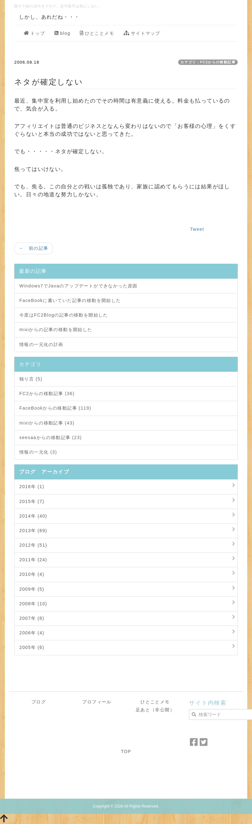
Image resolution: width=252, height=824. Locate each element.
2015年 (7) (31, 501)
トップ (34, 33)
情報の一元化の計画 (41, 344)
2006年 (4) (31, 632)
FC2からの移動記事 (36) (46, 393)
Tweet (197, 229)
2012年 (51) (33, 545)
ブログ (38, 701)
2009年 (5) (31, 589)
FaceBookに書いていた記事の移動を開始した (70, 300)
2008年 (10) (33, 603)
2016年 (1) (31, 486)
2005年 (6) (31, 647)
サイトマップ (142, 33)
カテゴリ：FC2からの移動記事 (208, 62)
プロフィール (96, 701)
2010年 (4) (31, 574)
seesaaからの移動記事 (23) (50, 437)
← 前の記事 (33, 248)
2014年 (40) (33, 516)
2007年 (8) (31, 618)
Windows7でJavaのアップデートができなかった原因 (78, 285)
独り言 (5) (30, 378)
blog (62, 33)
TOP (126, 751)
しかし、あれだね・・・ (49, 17)
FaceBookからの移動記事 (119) (55, 408)
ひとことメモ (97, 33)
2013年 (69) (33, 530)
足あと (143, 709)
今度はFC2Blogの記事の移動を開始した (63, 315)
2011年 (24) (33, 559)
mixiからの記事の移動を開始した (56, 329)
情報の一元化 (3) (38, 452)
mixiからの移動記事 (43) (46, 422)
